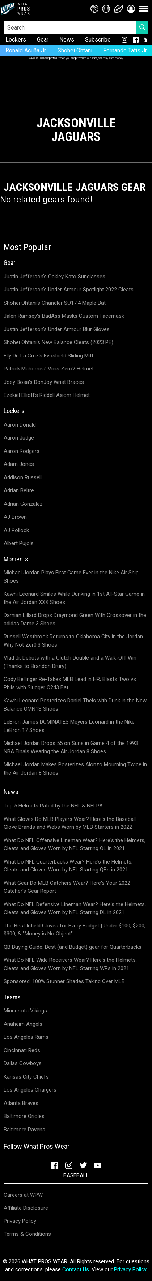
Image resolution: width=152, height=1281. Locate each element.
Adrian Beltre (19, 490)
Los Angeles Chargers (30, 1090)
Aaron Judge (19, 437)
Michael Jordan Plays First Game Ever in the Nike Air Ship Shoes (71, 576)
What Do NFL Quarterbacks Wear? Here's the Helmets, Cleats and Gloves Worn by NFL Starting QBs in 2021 (68, 865)
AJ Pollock (16, 530)
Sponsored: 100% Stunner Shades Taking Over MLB (64, 981)
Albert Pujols (19, 543)
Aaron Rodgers (21, 451)
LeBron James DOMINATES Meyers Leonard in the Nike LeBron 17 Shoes (69, 726)
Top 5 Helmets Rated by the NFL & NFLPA (53, 805)
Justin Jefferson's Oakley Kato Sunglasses (54, 276)
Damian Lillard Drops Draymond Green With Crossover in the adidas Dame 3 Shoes (75, 619)
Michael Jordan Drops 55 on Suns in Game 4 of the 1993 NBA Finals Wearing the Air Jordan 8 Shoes (71, 747)
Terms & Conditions (27, 1234)
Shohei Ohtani (75, 50)
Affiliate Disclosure (26, 1208)
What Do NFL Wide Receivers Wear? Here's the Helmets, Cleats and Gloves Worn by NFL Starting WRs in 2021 (70, 964)
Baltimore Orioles (24, 1116)
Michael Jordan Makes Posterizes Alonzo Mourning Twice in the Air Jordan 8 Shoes (75, 768)
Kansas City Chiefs (26, 1077)
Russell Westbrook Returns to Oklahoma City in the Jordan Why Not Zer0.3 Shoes (73, 640)
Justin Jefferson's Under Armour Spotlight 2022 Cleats (69, 289)
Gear (42, 39)
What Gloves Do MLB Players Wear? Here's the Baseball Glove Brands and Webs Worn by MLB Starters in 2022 (70, 823)
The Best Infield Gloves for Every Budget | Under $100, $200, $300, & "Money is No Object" (74, 929)
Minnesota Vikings (25, 1010)
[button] (131, 9)
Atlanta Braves (21, 1103)
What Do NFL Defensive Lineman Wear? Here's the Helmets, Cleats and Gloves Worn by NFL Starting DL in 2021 (75, 908)
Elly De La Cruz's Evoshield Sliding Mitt (48, 355)
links (94, 58)
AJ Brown (15, 517)
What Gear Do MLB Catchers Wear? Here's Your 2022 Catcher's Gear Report (67, 887)
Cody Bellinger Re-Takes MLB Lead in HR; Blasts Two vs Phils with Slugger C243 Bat (70, 683)
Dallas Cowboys (23, 1063)
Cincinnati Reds (22, 1050)
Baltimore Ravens (24, 1129)
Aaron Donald (20, 424)
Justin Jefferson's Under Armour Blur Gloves (57, 329)
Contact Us (75, 1269)
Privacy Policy (20, 1221)
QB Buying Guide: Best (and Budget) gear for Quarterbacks (73, 947)
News (66, 39)
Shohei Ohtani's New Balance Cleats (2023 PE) (58, 342)
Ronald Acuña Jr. (26, 50)
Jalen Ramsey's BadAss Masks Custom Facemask (64, 316)
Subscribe (98, 39)
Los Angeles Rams (26, 1037)
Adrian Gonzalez (23, 504)
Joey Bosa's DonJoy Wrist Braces (44, 382)
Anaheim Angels (23, 1024)
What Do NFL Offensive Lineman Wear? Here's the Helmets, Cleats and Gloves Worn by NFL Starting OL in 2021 (74, 844)
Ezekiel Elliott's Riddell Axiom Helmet (47, 395)
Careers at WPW (23, 1195)
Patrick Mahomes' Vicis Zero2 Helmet (49, 368)
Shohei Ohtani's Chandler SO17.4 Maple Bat (55, 303)
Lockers (15, 39)
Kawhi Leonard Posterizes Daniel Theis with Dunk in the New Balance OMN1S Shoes (75, 704)
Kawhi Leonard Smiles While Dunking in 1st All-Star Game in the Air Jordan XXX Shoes (74, 598)
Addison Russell (23, 477)
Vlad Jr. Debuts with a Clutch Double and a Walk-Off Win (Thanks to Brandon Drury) (70, 662)
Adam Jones (19, 464)
